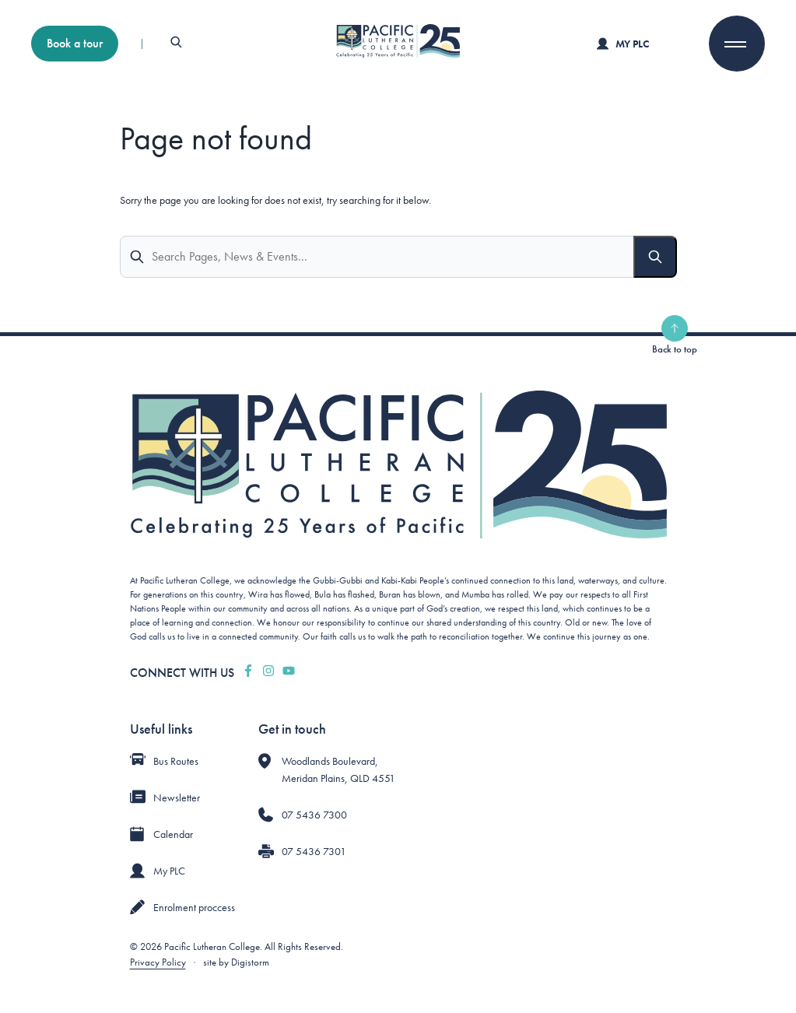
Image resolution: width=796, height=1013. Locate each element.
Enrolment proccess (194, 907)
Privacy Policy (158, 962)
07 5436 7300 (314, 815)
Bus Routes (175, 761)
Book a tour (75, 43)
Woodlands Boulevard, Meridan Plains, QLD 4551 (338, 769)
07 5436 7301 (314, 851)
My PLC (623, 44)
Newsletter (176, 797)
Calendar (173, 834)
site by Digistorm (236, 962)
